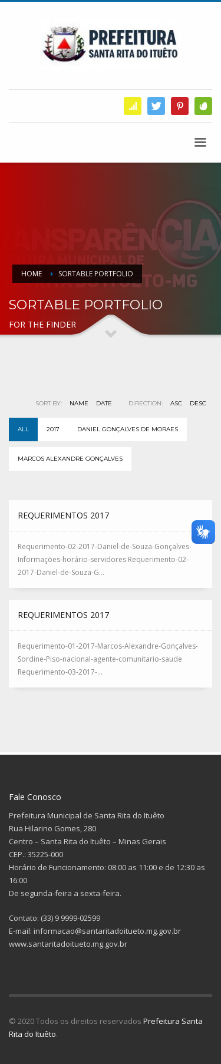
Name (79, 403)
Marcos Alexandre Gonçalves (70, 458)
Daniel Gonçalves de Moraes (127, 429)
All (23, 429)
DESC (198, 403)
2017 (53, 429)
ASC (176, 403)
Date (104, 403)
